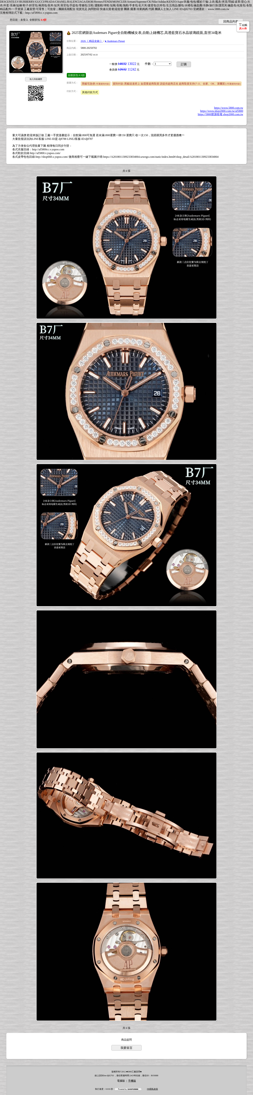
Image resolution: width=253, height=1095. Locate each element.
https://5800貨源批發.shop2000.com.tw (220, 114)
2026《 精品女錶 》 (92, 41)
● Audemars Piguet (115, 41)
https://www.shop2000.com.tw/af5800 (221, 110)
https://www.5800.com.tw (228, 107)
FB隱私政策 (152, 1089)
